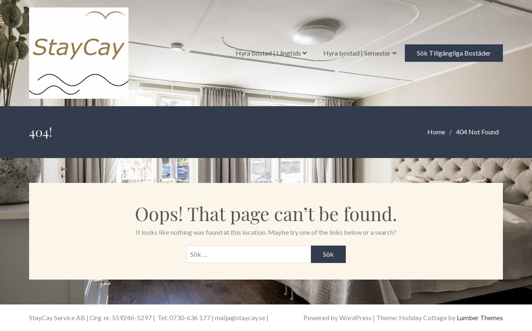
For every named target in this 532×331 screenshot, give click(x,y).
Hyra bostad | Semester (357, 53)
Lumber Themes (480, 317)
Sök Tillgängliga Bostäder (454, 53)
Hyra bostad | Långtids (268, 53)
